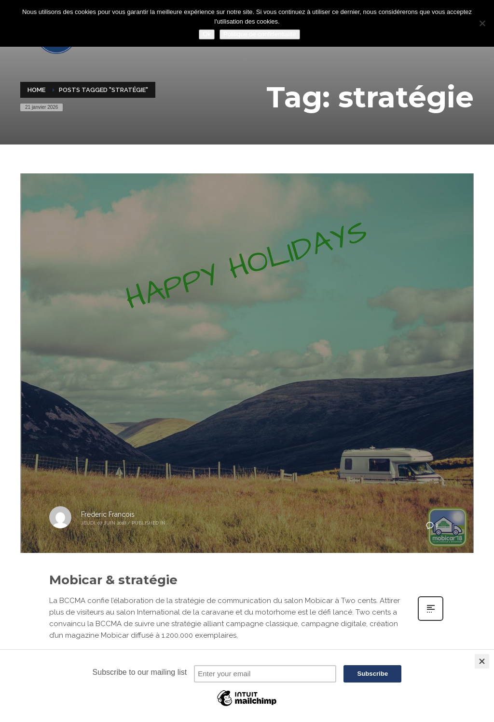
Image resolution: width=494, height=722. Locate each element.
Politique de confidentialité (259, 34)
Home (36, 89)
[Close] (482, 661)
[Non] (482, 23)
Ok (207, 34)
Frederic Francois (108, 514)
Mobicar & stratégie (113, 580)
